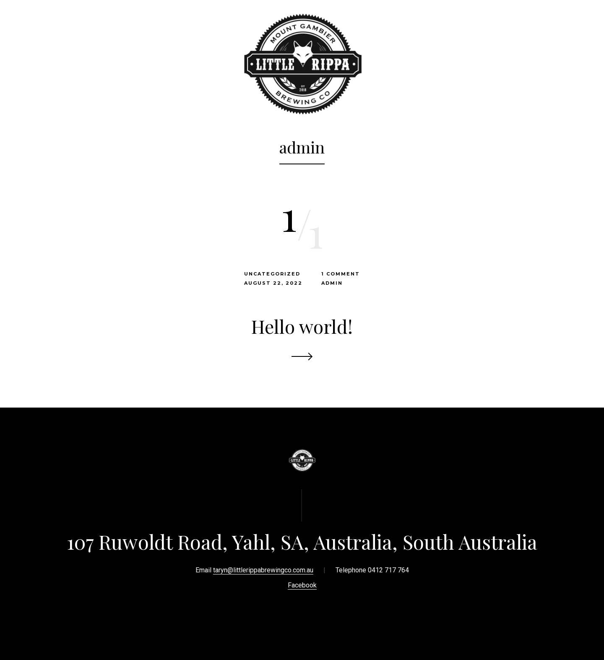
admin (332, 283)
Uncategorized (272, 274)
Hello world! (302, 326)
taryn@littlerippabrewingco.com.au (263, 570)
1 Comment (340, 274)
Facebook (302, 585)
